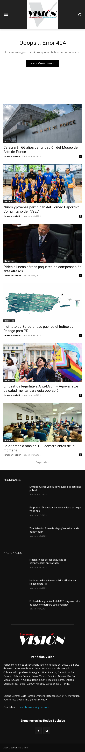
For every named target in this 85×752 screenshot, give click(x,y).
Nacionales (9, 261)
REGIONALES (12, 480)
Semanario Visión (12, 156)
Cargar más (42, 462)
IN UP (6, 142)
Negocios (8, 440)
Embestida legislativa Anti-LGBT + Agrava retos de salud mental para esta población (41, 388)
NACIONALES (12, 553)
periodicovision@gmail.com (34, 707)
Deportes (8, 201)
